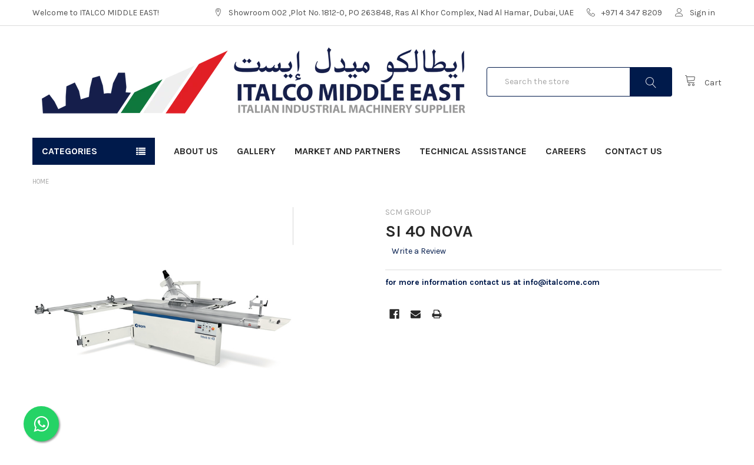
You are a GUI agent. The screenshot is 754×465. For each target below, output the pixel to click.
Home (40, 181)
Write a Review (419, 251)
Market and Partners (348, 151)
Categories (69, 151)
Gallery (256, 151)
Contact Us (633, 151)
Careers (565, 151)
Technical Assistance (473, 151)
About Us (196, 151)
